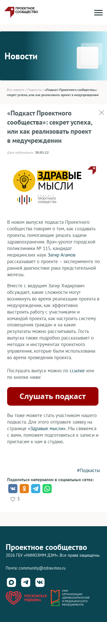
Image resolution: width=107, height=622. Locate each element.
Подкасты (34, 90)
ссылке (77, 370)
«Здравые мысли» (47, 428)
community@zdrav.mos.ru (42, 568)
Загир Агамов (61, 255)
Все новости (16, 90)
